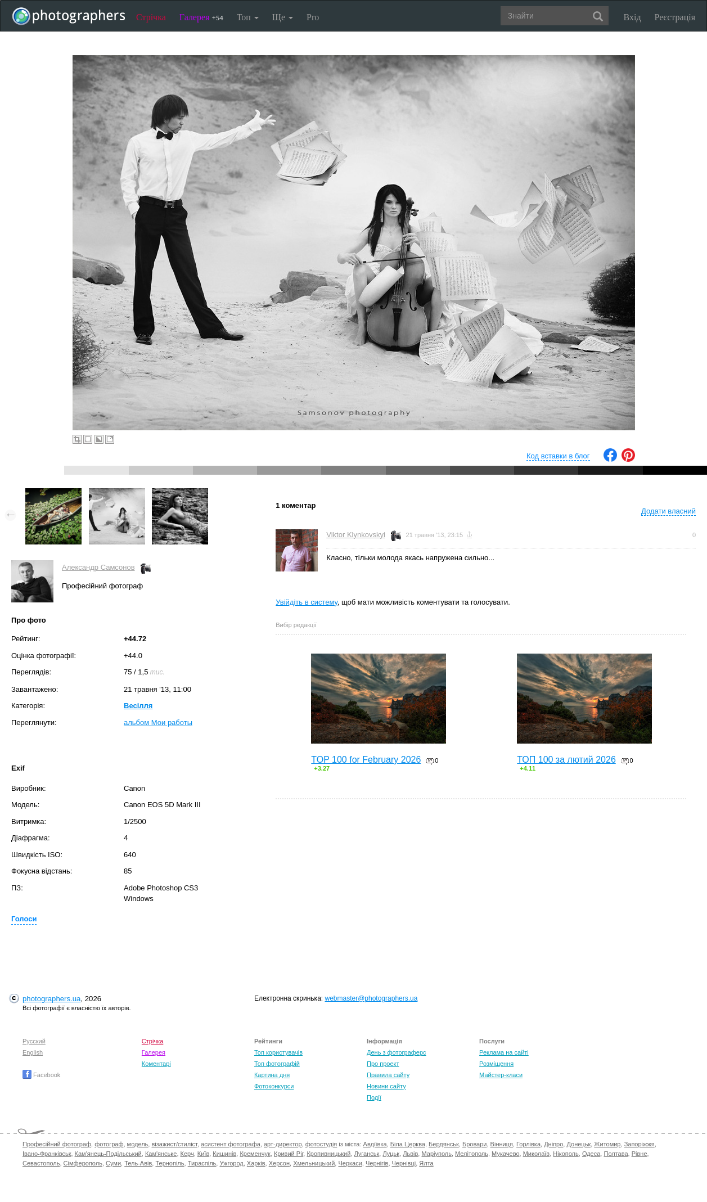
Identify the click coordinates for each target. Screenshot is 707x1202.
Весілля (138, 705)
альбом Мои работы (158, 722)
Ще (282, 17)
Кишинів (224, 1153)
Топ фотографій (277, 1063)
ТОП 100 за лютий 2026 (566, 759)
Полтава (616, 1153)
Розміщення (496, 1063)
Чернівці (404, 1163)
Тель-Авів (138, 1163)
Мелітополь (471, 1153)
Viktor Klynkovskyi (355, 534)
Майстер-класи (501, 1075)
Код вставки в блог (558, 456)
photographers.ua (51, 998)
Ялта (426, 1163)
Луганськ (366, 1153)
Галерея (201, 17)
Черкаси (350, 1163)
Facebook (41, 1075)
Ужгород (231, 1163)
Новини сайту (386, 1086)
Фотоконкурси (274, 1086)
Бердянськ (444, 1144)
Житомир (607, 1144)
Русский (34, 1041)
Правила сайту (388, 1075)
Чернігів (377, 1163)
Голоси (24, 919)
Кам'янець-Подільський (108, 1153)
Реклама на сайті (504, 1052)
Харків (256, 1163)
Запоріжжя (639, 1144)
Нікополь (565, 1153)
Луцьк (390, 1153)
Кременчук (255, 1153)
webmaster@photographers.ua (371, 998)
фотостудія (321, 1144)
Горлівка (528, 1144)
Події (374, 1097)
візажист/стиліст (174, 1144)
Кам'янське (161, 1153)
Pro (313, 17)
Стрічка (151, 17)
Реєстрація (675, 17)
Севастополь (41, 1163)
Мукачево (505, 1153)
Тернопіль (169, 1163)
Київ (203, 1153)
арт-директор (283, 1144)
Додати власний (668, 511)
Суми (113, 1163)
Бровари (474, 1144)
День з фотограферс (396, 1052)
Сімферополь (83, 1163)
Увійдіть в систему (306, 602)
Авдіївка (375, 1144)
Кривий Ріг (288, 1153)
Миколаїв (536, 1153)
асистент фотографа (230, 1144)
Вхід (632, 17)
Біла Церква (407, 1144)
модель (137, 1144)
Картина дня (272, 1075)
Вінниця (501, 1144)
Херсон (279, 1163)
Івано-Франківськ (46, 1153)
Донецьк (578, 1144)
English (32, 1052)
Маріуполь (436, 1153)
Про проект (383, 1063)
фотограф (108, 1144)
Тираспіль (202, 1163)
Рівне (639, 1153)
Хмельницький (314, 1163)
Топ (248, 17)
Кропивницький (328, 1153)
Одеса (591, 1153)
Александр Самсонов (98, 567)
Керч (187, 1153)
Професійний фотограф (56, 1144)
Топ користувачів (278, 1052)
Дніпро (553, 1144)
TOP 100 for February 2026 (366, 759)
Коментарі (156, 1063)
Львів (410, 1153)
